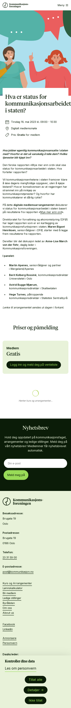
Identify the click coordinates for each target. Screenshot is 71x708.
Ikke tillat (35, 700)
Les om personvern (20, 668)
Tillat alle (35, 680)
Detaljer (34, 690)
